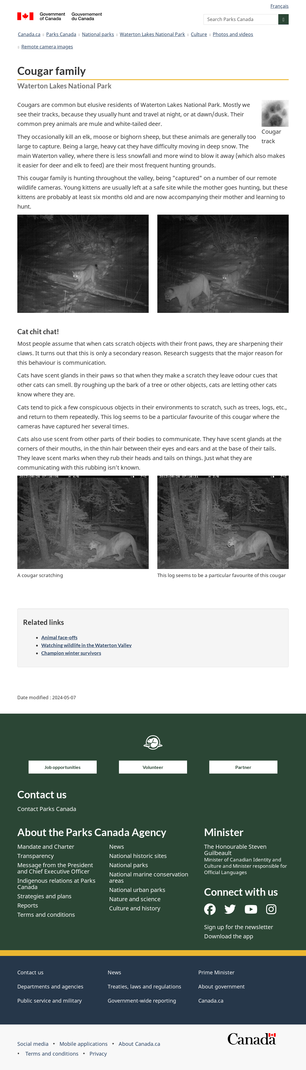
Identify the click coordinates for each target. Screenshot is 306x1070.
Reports (27, 905)
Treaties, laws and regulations (144, 986)
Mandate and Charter (45, 846)
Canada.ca (29, 34)
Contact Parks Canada (46, 809)
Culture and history (134, 908)
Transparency (35, 856)
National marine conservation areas (148, 877)
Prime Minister (216, 972)
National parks (98, 34)
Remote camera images (47, 47)
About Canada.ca (139, 1043)
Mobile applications (83, 1043)
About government (221, 986)
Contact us (30, 972)
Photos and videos (233, 34)
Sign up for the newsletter (238, 927)
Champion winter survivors (71, 653)
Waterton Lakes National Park (152, 34)
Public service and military (49, 1000)
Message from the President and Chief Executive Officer (55, 868)
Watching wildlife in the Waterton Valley (86, 645)
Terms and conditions (46, 914)
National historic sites (138, 856)
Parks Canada (61, 34)
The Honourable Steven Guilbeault (245, 859)
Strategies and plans (44, 896)
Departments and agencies (50, 986)
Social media (32, 1043)
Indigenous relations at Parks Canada (56, 884)
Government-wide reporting (142, 1000)
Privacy (98, 1053)
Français (279, 6)
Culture (199, 34)
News (116, 846)
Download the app (228, 936)
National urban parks (137, 890)
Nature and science (135, 899)
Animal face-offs (59, 637)
